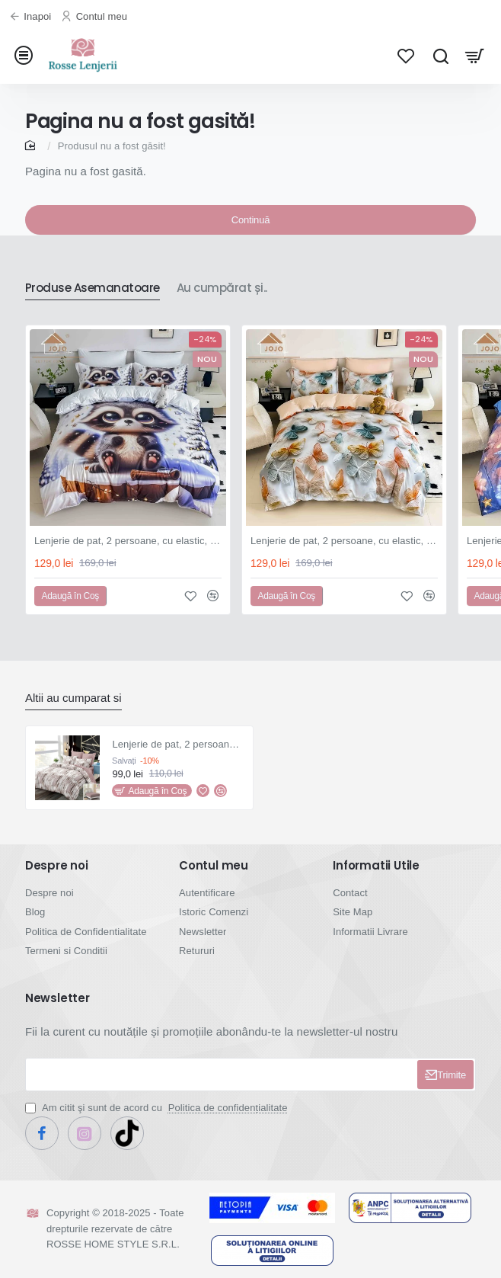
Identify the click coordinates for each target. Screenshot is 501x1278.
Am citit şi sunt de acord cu (158, 1107)
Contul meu (213, 866)
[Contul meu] (96, 17)
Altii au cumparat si (73, 697)
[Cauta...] (440, 55)
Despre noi (56, 866)
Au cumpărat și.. (222, 288)
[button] (70, 596)
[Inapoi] (32, 17)
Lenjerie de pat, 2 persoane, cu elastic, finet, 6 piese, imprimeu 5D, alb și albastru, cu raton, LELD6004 (128, 540)
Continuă (250, 220)
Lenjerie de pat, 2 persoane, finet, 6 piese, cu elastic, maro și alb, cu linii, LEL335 (178, 744)
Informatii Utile (376, 866)
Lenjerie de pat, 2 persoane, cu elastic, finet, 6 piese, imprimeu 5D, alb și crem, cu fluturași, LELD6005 (344, 540)
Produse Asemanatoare (92, 288)
